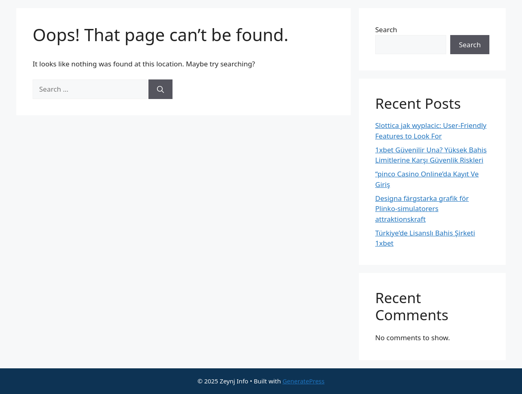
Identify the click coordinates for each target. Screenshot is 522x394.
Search (386, 29)
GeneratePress (304, 381)
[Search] (160, 89)
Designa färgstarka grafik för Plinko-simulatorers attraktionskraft (422, 209)
